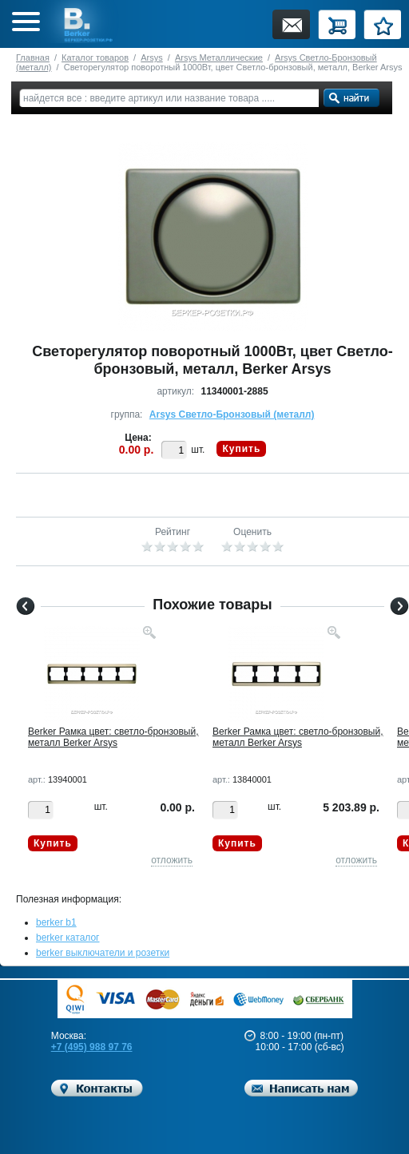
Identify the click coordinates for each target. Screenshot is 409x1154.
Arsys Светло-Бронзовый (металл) (232, 414)
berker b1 (56, 922)
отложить (172, 860)
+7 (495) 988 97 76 (92, 1047)
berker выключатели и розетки (102, 952)
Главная (33, 57)
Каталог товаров (95, 57)
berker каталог (68, 937)
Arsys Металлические (219, 57)
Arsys (152, 57)
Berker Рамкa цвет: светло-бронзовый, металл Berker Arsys (113, 737)
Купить (241, 448)
